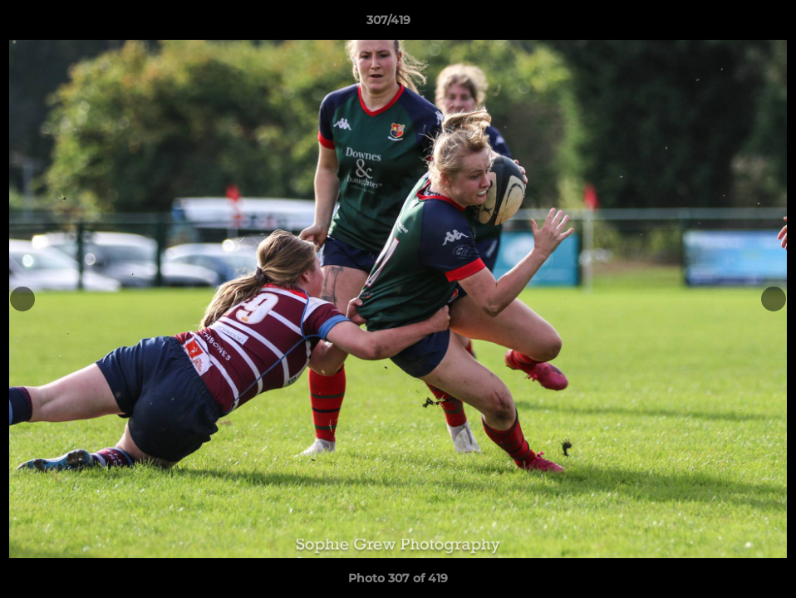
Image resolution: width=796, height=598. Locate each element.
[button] (726, 24)
